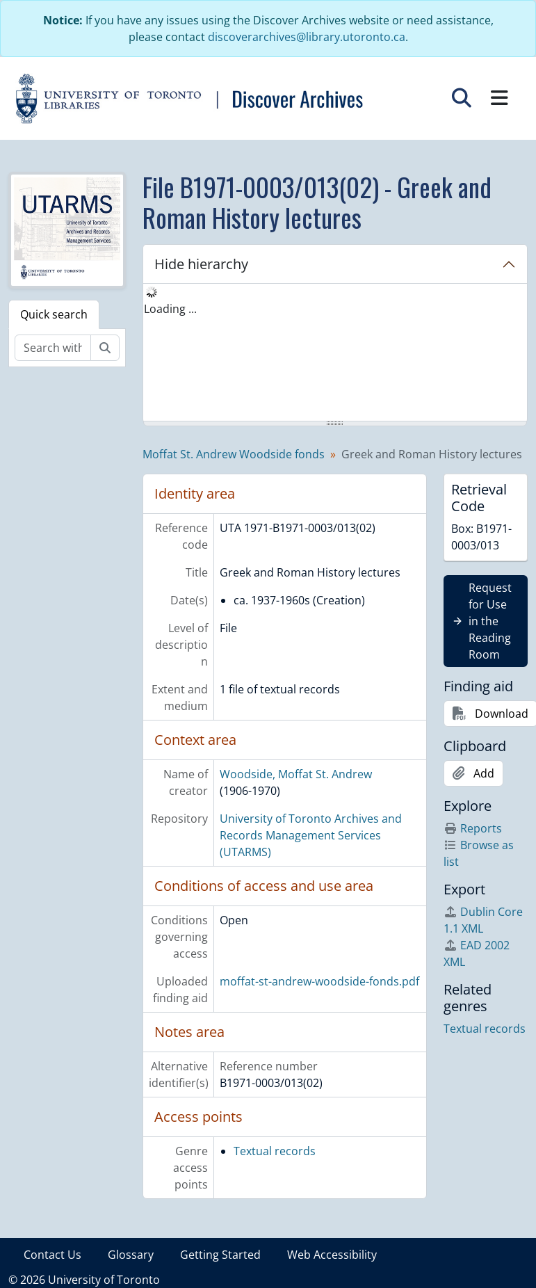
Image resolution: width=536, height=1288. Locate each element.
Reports (473, 828)
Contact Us (52, 1254)
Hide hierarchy (201, 264)
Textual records (275, 1151)
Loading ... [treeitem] (170, 308)
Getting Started (220, 1254)
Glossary (131, 1254)
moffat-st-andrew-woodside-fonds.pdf (319, 981)
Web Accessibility (332, 1254)
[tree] (335, 353)
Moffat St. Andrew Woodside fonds (234, 454)
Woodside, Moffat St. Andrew (296, 774)
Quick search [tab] (54, 314)
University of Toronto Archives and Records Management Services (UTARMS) (311, 835)
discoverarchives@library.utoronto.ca (306, 37)
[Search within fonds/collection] (53, 348)
